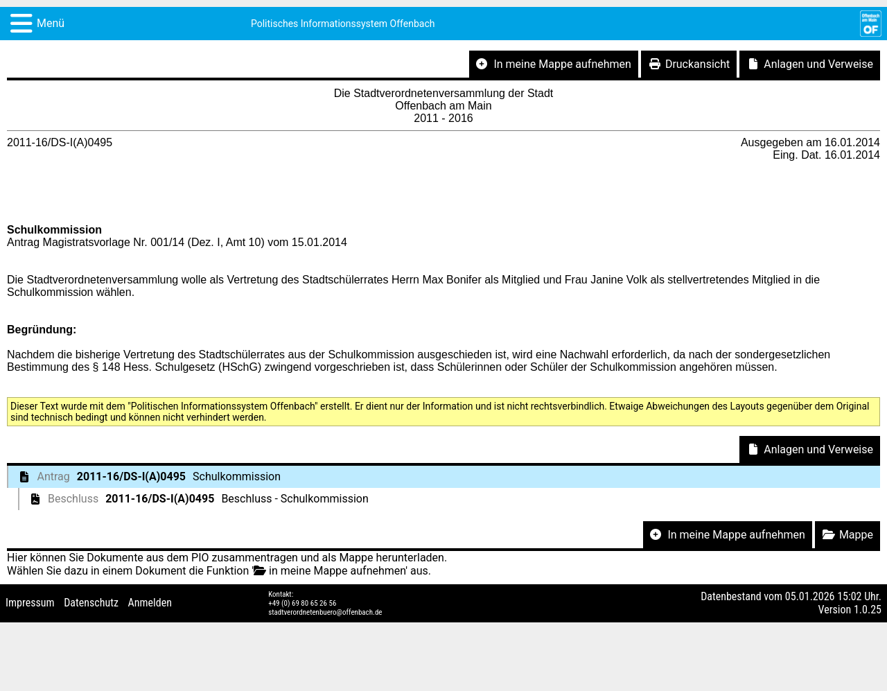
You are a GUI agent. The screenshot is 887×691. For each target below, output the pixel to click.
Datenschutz (91, 602)
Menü (50, 23)
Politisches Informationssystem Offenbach (343, 23)
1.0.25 (867, 609)
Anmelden (150, 602)
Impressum (30, 602)
